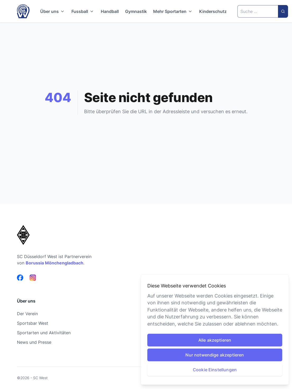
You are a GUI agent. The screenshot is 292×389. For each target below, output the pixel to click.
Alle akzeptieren (214, 340)
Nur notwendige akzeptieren (214, 355)
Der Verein (27, 313)
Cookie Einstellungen (215, 369)
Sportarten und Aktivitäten (44, 332)
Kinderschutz (213, 11)
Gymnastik (136, 11)
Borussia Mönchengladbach (54, 263)
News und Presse (34, 342)
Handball (110, 11)
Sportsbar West (32, 323)
